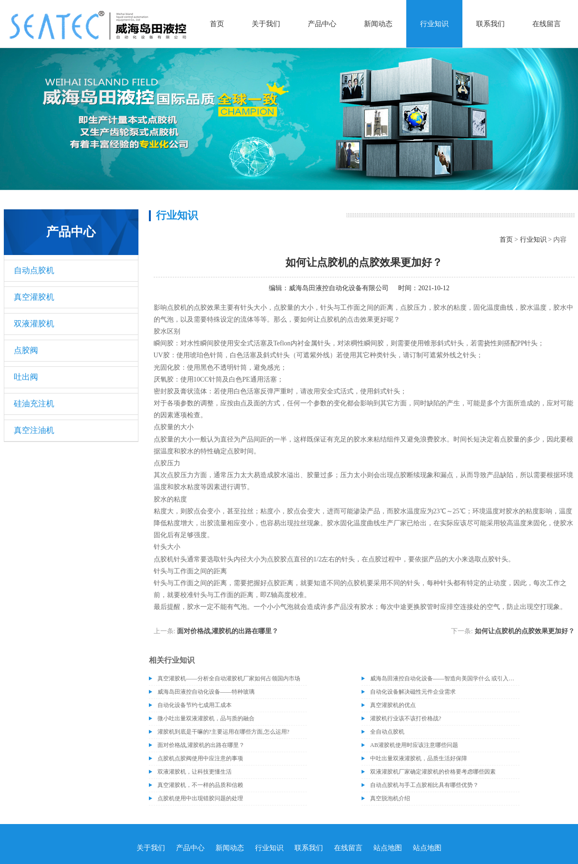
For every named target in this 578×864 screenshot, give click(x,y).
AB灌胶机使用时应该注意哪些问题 (414, 745)
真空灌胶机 (34, 297)
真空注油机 (34, 430)
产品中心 (322, 24)
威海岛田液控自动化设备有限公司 (339, 288)
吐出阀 (26, 377)
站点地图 (387, 848)
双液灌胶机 (34, 323)
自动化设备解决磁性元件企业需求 (413, 691)
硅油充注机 (34, 403)
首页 (217, 24)
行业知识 (434, 24)
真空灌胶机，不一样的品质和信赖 (200, 785)
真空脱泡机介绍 (390, 798)
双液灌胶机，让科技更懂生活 (194, 771)
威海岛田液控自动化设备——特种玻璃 (206, 691)
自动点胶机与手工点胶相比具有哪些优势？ (424, 785)
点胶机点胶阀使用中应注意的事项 (200, 758)
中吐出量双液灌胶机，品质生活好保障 (418, 758)
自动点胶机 (34, 270)
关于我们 (266, 24)
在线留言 (546, 24)
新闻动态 (378, 24)
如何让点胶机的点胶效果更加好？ (525, 631)
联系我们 (490, 24)
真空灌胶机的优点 (393, 705)
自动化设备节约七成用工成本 (194, 705)
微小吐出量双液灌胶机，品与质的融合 (206, 718)
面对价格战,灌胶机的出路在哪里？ (228, 631)
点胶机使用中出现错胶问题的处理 (200, 798)
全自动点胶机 (387, 731)
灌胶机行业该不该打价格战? (405, 718)
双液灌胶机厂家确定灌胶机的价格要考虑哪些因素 (433, 771)
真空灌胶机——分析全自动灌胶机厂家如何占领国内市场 (228, 678)
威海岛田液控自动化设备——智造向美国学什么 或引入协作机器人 (444, 678)
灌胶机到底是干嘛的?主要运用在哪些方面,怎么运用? (223, 731)
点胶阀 (26, 350)
